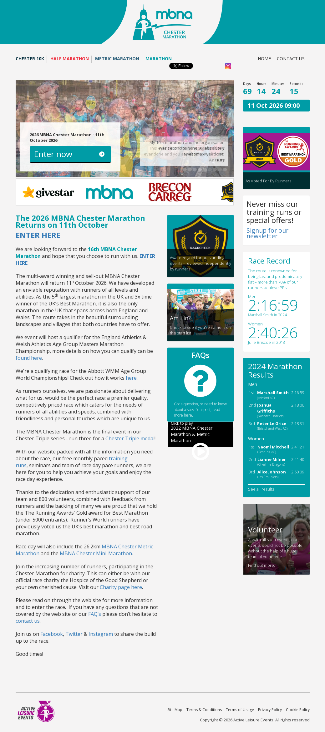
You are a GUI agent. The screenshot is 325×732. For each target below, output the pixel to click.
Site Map (174, 709)
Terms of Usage (240, 709)
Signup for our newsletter (267, 233)
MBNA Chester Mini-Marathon (96, 553)
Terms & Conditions (204, 709)
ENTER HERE (38, 235)
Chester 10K (30, 59)
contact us (28, 620)
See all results (261, 489)
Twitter (74, 634)
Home (264, 59)
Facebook (51, 634)
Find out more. (261, 565)
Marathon (158, 59)
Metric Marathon (117, 59)
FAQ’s (94, 614)
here (131, 377)
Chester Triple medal (130, 438)
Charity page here (121, 587)
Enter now (53, 154)
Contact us (291, 59)
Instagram (101, 634)
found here (29, 357)
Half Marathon (69, 59)
